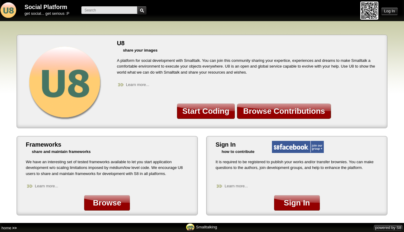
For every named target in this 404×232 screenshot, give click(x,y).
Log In (389, 11)
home (6, 228)
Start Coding (205, 111)
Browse (107, 202)
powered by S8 (388, 227)
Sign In (297, 202)
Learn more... (137, 84)
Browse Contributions (284, 111)
